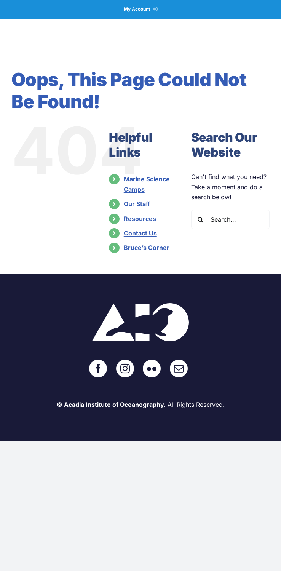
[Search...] (230, 219)
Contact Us (140, 233)
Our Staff (137, 204)
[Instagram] (125, 368)
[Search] (200, 219)
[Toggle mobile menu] (266, 41)
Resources (140, 218)
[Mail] (179, 368)
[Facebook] (98, 368)
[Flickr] (152, 368)
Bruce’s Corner (146, 247)
